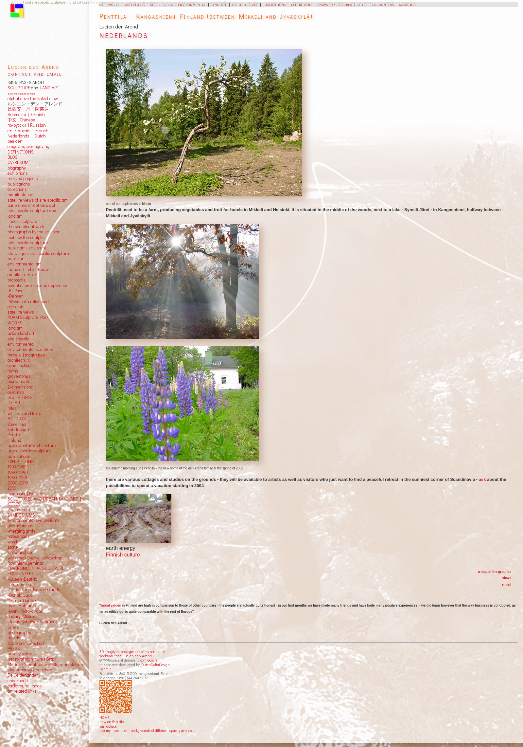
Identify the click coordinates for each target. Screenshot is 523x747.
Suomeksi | (18, 115)
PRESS (14, 648)
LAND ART (48, 88)
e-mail (506, 584)
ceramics (16, 392)
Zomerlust (17, 424)
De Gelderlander (23, 675)
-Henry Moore (21, 616)
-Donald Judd (20, 595)
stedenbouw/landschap (30, 670)
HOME (104, 717)
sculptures (134, 4)
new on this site (111, 721)
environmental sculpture (31, 349)
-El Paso (15, 291)
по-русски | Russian (27, 125)
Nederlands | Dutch (27, 136)
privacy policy (20, 654)
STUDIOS (17, 419)
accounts (407, 4)
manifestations (22, 194)
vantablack (107, 726)
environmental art (24, 264)
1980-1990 (18, 472)
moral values (111, 605)
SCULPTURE (19, 88)
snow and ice (20, 552)
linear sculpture (22, 221)
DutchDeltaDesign (155, 664)
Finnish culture (123, 554)
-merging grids (21, 531)
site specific (161, 4)
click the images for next (21, 93)
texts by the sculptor (26, 237)
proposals (17, 280)
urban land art (21, 333)
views (506, 578)
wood (12, 542)
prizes (13, 627)
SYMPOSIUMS (21, 515)
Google (153, 660)
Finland (14, 440)
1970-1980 (17, 467)
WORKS (15, 323)
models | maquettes (26, 355)
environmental (192, 4)
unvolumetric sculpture (29, 451)
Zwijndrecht (19, 510)
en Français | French (28, 131)
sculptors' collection (26, 643)
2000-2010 (18, 483)
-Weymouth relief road (28, 301)
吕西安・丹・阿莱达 (28, 109)
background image (25, 686)
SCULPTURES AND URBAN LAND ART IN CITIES (46, 501)
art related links (22, 691)
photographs (19, 632)
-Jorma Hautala (23, 600)
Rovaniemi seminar (26, 563)
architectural (245, 4)
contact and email (35, 73)
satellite (15, 312)
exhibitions (301, 4)
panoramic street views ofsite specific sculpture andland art (32, 210)
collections (17, 189)
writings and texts (24, 413)
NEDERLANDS (123, 35)
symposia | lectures (26, 494)
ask (482, 479)
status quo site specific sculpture (38, 253)
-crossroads (19, 536)
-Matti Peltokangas (25, 611)
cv (101, 4)
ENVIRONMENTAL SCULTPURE (36, 568)
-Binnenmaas (20, 526)
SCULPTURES (20, 397)
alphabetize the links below (33, 98)
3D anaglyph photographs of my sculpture (132, 651)
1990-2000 (18, 478)
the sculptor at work (26, 226)
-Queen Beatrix (22, 579)
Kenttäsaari (18, 429)
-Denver (15, 296)
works (113, 4)
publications (274, 4)
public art (16, 259)
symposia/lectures (334, 4)
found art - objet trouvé (29, 269)
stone (13, 547)
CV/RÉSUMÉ (19, 162)
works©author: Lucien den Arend (125, 655)
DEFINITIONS (21, 152)
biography (17, 168)
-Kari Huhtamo (22, 606)
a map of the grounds (494, 572)
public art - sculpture (27, 248)
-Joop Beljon (19, 584)
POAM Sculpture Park (28, 317)
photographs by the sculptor (34, 232)
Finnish (37, 115)
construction (19, 365)
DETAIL (14, 403)
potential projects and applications (39, 285)
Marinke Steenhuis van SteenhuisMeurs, (46, 664)
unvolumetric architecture (32, 445)
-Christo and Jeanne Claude (34, 589)
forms (13, 371)
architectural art (23, 275)
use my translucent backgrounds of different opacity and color (147, 730)
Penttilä (105, 668)
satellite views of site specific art (37, 200)
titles (12, 408)
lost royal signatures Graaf (32, 659)
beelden (15, 141)
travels (14, 638)
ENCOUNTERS (21, 573)
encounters (383, 4)
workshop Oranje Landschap (35, 558)
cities (362, 4)
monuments (19, 381)
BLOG (13, 157)
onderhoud (18, 680)
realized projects (23, 178)
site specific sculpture (28, 243)
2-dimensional (21, 387)
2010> (13, 488)
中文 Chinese (21, 120)
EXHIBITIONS (21, 462)
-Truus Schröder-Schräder (32, 622)
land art (219, 4)
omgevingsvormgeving (28, 146)
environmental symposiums (34, 520)
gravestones (19, 376)
